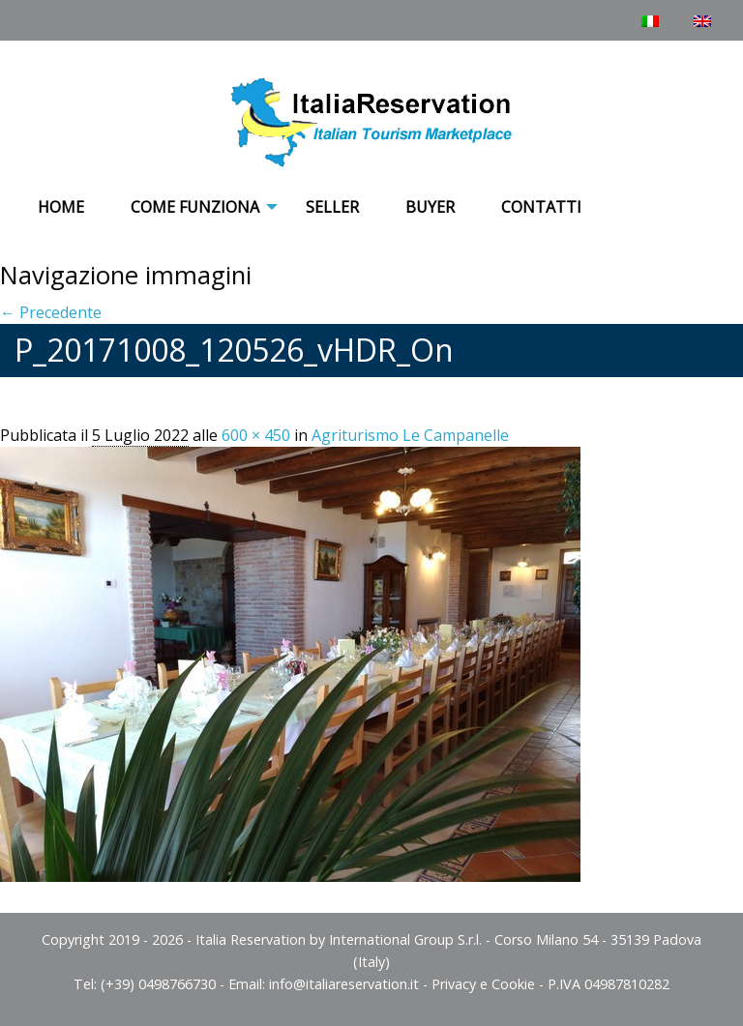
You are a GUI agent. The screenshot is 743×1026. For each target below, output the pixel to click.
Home (61, 207)
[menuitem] (61, 208)
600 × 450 (256, 435)
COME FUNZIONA (195, 207)
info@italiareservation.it (344, 984)
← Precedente (51, 312)
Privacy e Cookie (483, 984)
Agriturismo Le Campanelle (410, 435)
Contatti (541, 207)
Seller (332, 207)
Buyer (430, 207)
